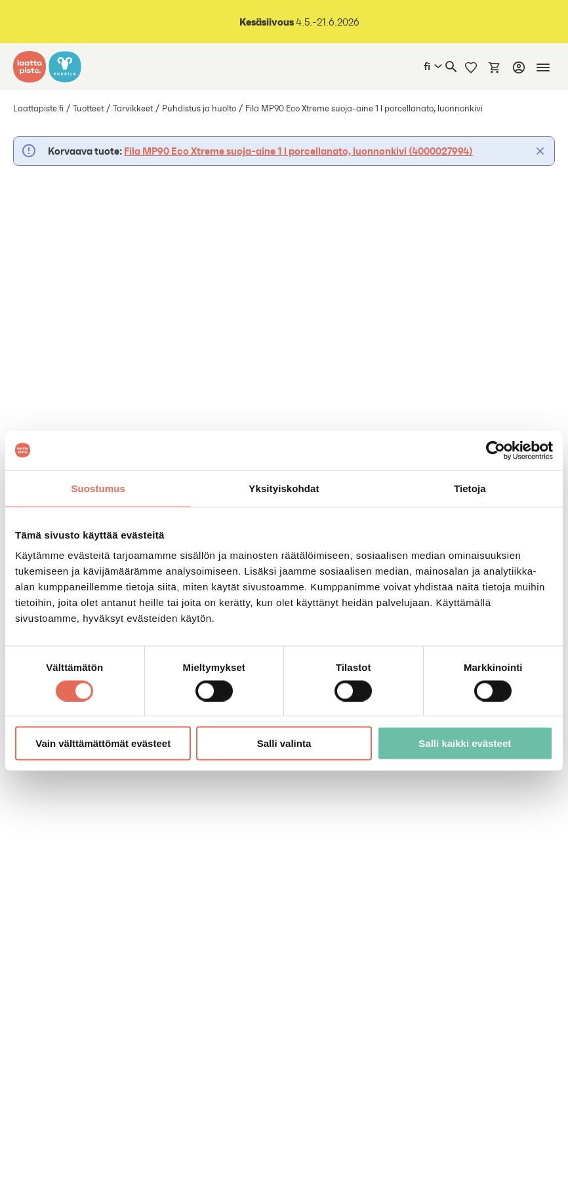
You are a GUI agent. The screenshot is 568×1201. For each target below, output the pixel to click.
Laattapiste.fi (38, 108)
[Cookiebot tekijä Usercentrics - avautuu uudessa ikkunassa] (495, 450)
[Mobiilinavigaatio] (543, 67)
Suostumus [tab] (98, 487)
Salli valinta (284, 743)
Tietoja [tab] (470, 487)
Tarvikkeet (133, 108)
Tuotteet (88, 108)
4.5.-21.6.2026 (299, 22)
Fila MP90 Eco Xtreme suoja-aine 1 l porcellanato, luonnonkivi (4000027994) (298, 150)
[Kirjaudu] (519, 67)
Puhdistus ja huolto (199, 108)
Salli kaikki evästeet (464, 743)
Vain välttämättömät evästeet (103, 743)
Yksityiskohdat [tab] (284, 487)
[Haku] (451, 67)
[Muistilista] (470, 67)
